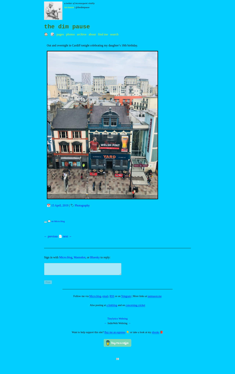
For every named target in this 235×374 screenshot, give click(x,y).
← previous (51, 236)
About (92, 34)
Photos (70, 34)
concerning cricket (135, 307)
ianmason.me (155, 298)
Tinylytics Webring (117, 320)
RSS (112, 298)
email (105, 298)
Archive (81, 34)
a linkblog (111, 307)
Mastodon (80, 257)
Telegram (126, 298)
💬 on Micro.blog (56, 221)
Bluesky (95, 257)
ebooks (155, 334)
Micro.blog (65, 257)
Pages (60, 34)
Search (114, 34)
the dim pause (67, 26)
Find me (103, 34)
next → (67, 236)
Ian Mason (69, 7)
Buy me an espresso (115, 334)
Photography (82, 205)
